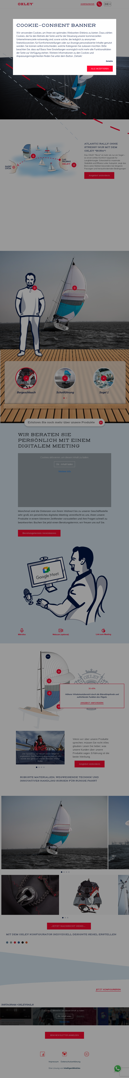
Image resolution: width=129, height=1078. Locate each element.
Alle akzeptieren (100, 68)
